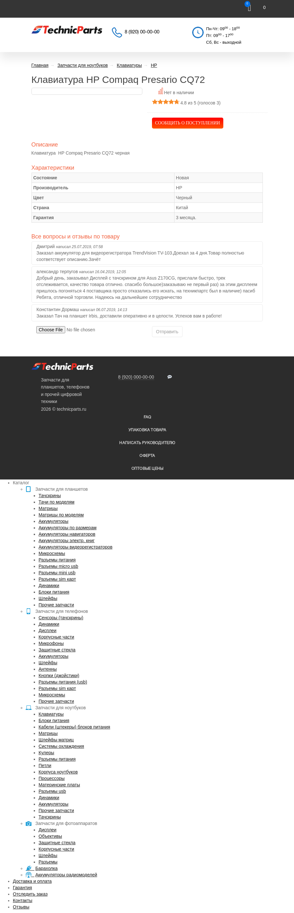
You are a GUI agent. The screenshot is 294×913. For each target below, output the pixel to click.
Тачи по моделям (57, 502)
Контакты (22, 900)
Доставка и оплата (32, 881)
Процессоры (52, 778)
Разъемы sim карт (57, 579)
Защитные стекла (57, 649)
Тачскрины (50, 495)
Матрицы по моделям (61, 514)
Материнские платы (59, 784)
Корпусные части (56, 637)
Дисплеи (48, 630)
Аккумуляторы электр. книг (66, 540)
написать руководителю (147, 443)
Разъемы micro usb (58, 566)
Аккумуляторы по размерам (67, 527)
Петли (45, 765)
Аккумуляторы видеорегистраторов (75, 547)
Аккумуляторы (53, 521)
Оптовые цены (147, 468)
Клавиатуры (51, 714)
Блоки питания (54, 592)
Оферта (147, 456)
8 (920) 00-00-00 (142, 32)
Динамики (49, 585)
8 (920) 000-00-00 (136, 377)
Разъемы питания (57, 559)
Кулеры (46, 752)
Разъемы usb (52, 791)
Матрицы (48, 508)
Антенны (48, 669)
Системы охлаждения (61, 746)
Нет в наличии (179, 92)
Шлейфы (48, 598)
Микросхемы (52, 553)
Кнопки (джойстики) (59, 675)
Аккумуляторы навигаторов (67, 534)
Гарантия (22, 887)
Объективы (50, 836)
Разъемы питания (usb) (63, 682)
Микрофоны (51, 643)
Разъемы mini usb (57, 572)
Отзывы (21, 906)
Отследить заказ (30, 894)
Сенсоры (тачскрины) (61, 617)
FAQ (147, 417)
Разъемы (48, 861)
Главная (40, 65)
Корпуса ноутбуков (58, 771)
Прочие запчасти (56, 604)
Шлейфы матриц (56, 739)
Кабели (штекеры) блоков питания (74, 727)
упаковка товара (147, 430)
